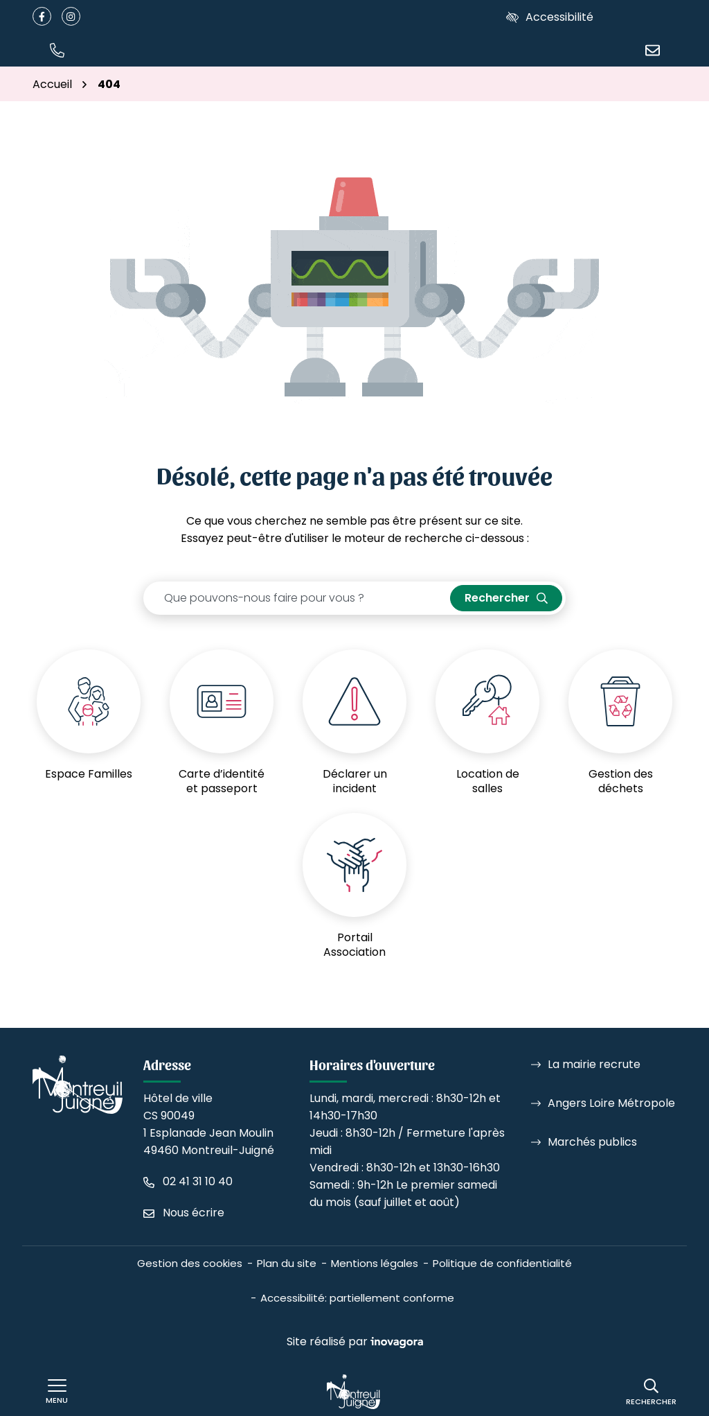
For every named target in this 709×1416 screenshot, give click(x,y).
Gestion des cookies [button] (189, 1263)
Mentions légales (374, 1263)
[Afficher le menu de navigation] (57, 1391)
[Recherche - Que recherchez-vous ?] (297, 598)
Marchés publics (592, 1142)
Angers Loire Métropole (611, 1103)
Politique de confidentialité (502, 1263)
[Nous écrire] (652, 50)
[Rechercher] (651, 1392)
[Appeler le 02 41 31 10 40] (188, 1181)
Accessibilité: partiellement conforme (357, 1298)
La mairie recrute (594, 1064)
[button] (57, 50)
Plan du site (286, 1263)
